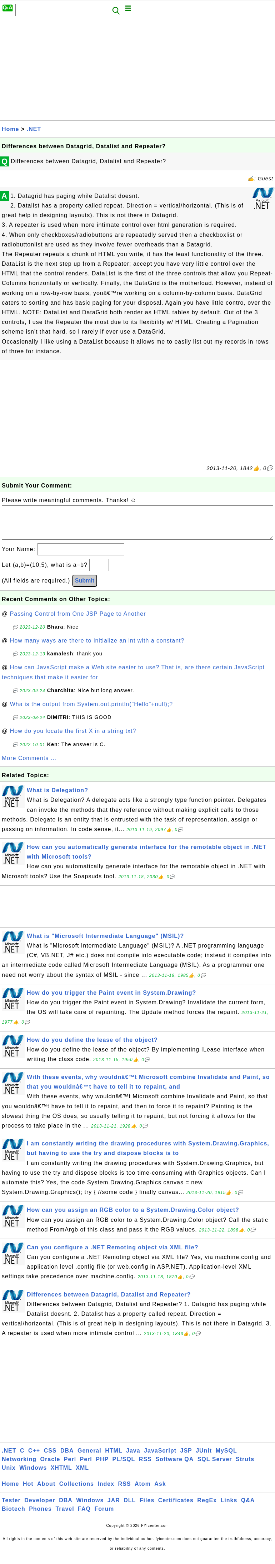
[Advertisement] (137, 70)
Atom (143, 1491)
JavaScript (160, 1458)
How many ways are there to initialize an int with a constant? (97, 648)
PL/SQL (123, 1466)
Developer (39, 1507)
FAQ (84, 1516)
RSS (145, 1466)
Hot (28, 1491)
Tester (11, 1507)
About (46, 1491)
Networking (19, 1466)
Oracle (50, 1466)
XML (82, 1475)
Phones (40, 1516)
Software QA (174, 1466)
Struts (245, 1466)
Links (229, 1507)
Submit (84, 588)
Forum (104, 1516)
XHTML (61, 1475)
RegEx (207, 1507)
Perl (70, 1466)
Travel (64, 1516)
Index (106, 1491)
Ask (160, 1491)
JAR (114, 1507)
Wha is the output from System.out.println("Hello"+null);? (91, 711)
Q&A (248, 1507)
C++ (34, 1458)
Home (10, 129)
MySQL (226, 1458)
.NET (34, 129)
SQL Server (215, 1466)
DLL (130, 1507)
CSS (50, 1458)
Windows (33, 1475)
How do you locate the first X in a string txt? (73, 738)
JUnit (204, 1458)
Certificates (176, 1507)
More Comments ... (29, 765)
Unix (9, 1475)
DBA (67, 1458)
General (89, 1458)
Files (147, 1507)
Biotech (13, 1516)
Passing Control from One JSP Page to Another (78, 621)
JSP (186, 1458)
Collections (76, 1491)
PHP (102, 1466)
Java (133, 1458)
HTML (113, 1458)
